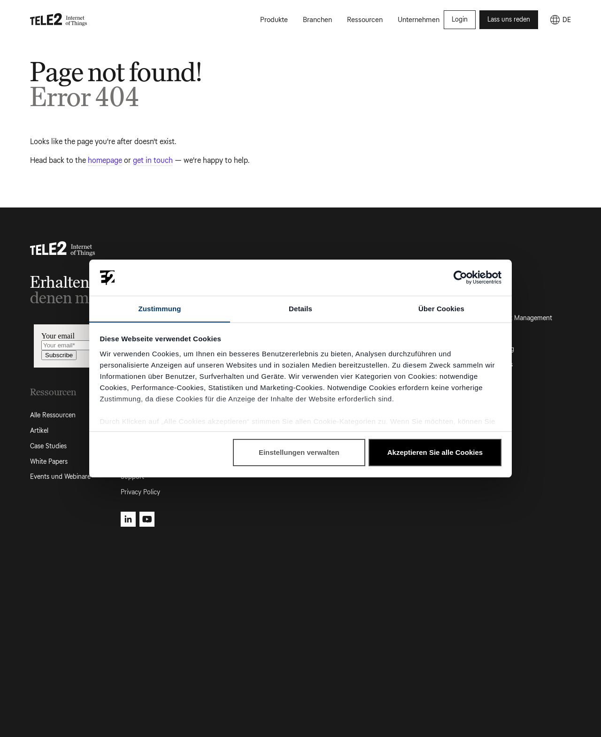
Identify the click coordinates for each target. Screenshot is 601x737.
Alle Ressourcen (53, 415)
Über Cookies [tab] (441, 308)
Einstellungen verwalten (299, 453)
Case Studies (48, 446)
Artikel (39, 431)
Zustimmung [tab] (160, 308)
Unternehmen (418, 20)
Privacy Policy (140, 492)
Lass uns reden (508, 20)
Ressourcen (365, 20)
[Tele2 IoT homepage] (58, 20)
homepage (105, 160)
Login (460, 20)
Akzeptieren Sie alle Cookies (435, 453)
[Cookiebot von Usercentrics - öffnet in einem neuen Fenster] (460, 277)
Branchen (317, 20)
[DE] (560, 20)
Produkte (274, 20)
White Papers (49, 462)
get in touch (153, 160)
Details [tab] (300, 308)
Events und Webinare (60, 477)
